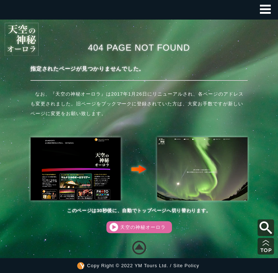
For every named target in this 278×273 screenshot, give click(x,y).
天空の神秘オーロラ (137, 227)
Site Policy (186, 265)
